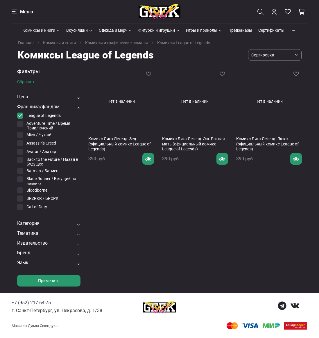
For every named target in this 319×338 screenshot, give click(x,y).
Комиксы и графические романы (116, 42)
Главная (26, 42)
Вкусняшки (79, 30)
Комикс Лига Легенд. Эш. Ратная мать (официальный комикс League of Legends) (193, 143)
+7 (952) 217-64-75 (31, 302)
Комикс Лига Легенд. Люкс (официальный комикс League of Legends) (267, 143)
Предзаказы (240, 30)
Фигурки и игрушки (159, 30)
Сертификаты (271, 30)
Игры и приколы (204, 30)
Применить (49, 280)
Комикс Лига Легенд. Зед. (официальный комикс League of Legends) (119, 143)
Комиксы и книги (41, 30)
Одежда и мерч (115, 30)
